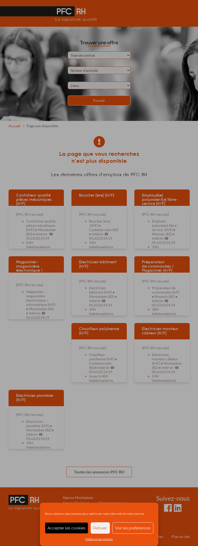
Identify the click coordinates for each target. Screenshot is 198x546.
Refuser (100, 528)
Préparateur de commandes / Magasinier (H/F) (158, 266)
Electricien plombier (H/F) (35, 397)
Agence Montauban (78, 497)
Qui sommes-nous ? (74, 28)
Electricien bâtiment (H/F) (98, 264)
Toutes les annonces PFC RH (99, 471)
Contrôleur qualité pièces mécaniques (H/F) (34, 199)
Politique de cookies (99, 539)
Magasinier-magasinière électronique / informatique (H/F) (33, 266)
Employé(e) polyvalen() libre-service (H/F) (160, 199)
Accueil (14, 126)
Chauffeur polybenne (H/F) (99, 331)
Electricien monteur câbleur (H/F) (160, 331)
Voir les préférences (132, 528)
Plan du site (181, 536)
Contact (135, 28)
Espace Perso (110, 28)
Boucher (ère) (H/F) (96, 195)
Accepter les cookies (66, 528)
